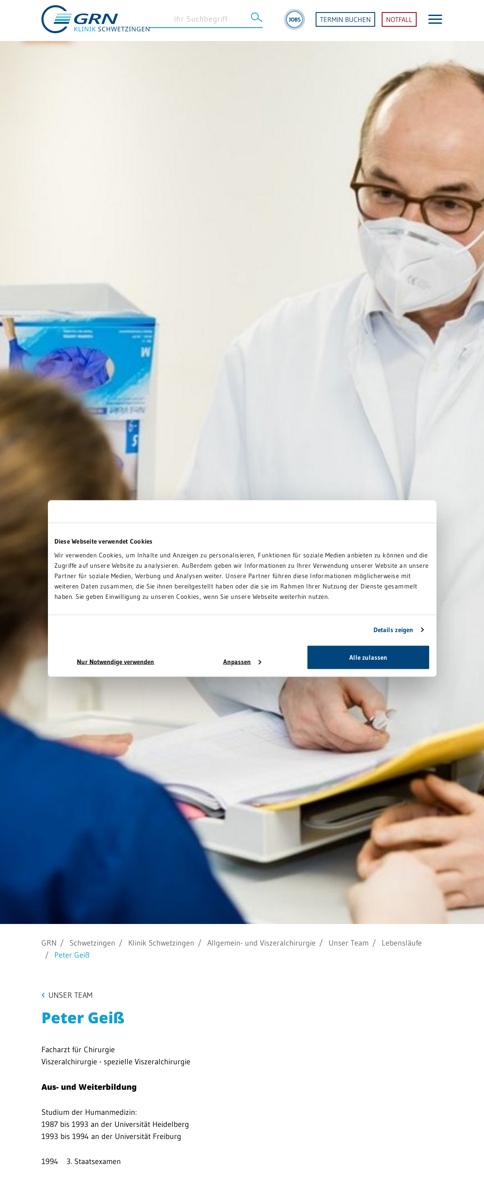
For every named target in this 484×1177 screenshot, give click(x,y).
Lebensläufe (402, 943)
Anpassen (242, 661)
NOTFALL (399, 20)
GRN (49, 943)
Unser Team (349, 943)
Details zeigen (393, 630)
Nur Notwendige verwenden (115, 661)
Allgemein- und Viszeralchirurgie (261, 943)
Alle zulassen (368, 657)
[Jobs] (294, 20)
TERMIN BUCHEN (345, 20)
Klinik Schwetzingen (161, 943)
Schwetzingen (92, 943)
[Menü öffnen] (435, 20)
